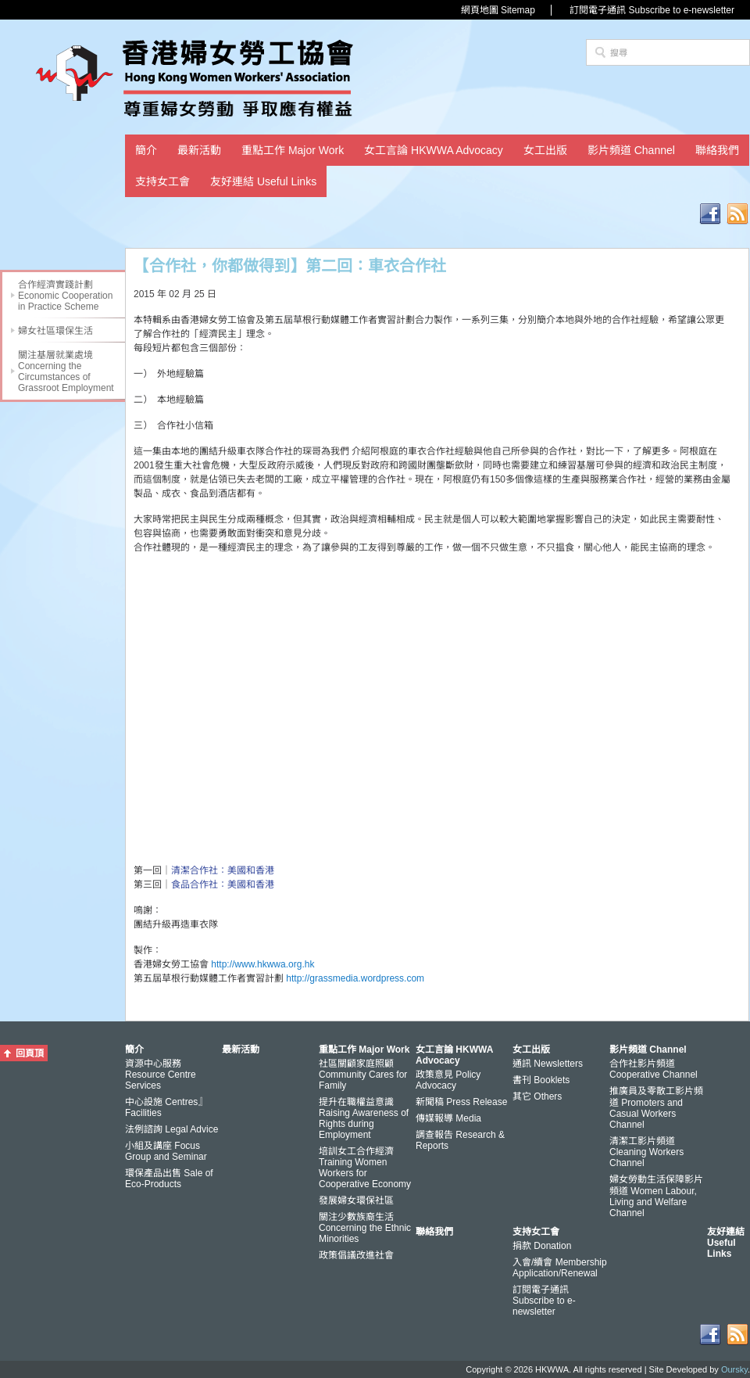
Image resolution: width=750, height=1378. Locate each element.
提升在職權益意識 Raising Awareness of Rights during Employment (364, 1118)
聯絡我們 (717, 150)
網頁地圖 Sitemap (498, 10)
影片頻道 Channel (631, 150)
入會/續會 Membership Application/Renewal (559, 1268)
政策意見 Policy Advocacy (448, 1080)
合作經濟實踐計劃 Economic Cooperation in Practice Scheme (65, 295)
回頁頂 (30, 1053)
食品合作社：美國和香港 (222, 884)
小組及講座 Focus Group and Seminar (166, 1151)
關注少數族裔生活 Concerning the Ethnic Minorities (365, 1227)
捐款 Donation (541, 1245)
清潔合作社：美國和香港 (222, 870)
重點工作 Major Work (292, 150)
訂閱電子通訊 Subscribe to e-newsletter (652, 10)
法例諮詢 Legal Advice (171, 1129)
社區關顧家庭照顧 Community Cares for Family (363, 1074)
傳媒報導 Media (448, 1118)
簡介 (146, 150)
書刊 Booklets (541, 1080)
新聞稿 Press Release (461, 1101)
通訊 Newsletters (547, 1063)
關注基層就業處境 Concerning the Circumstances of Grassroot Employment (66, 371)
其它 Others (537, 1096)
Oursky (734, 1369)
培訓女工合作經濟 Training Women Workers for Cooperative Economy (365, 1168)
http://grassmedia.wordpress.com (355, 978)
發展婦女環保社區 (356, 1200)
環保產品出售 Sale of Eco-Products (169, 1179)
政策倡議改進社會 (356, 1255)
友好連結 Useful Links (263, 181)
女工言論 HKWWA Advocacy (433, 150)
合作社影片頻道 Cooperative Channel (653, 1069)
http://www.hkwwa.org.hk (262, 964)
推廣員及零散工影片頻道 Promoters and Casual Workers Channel (656, 1108)
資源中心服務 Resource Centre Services (160, 1074)
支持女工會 (162, 181)
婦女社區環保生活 (55, 330)
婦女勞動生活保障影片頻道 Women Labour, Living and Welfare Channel (656, 1196)
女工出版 (545, 150)
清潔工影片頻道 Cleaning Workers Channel (646, 1152)
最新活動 (199, 150)
